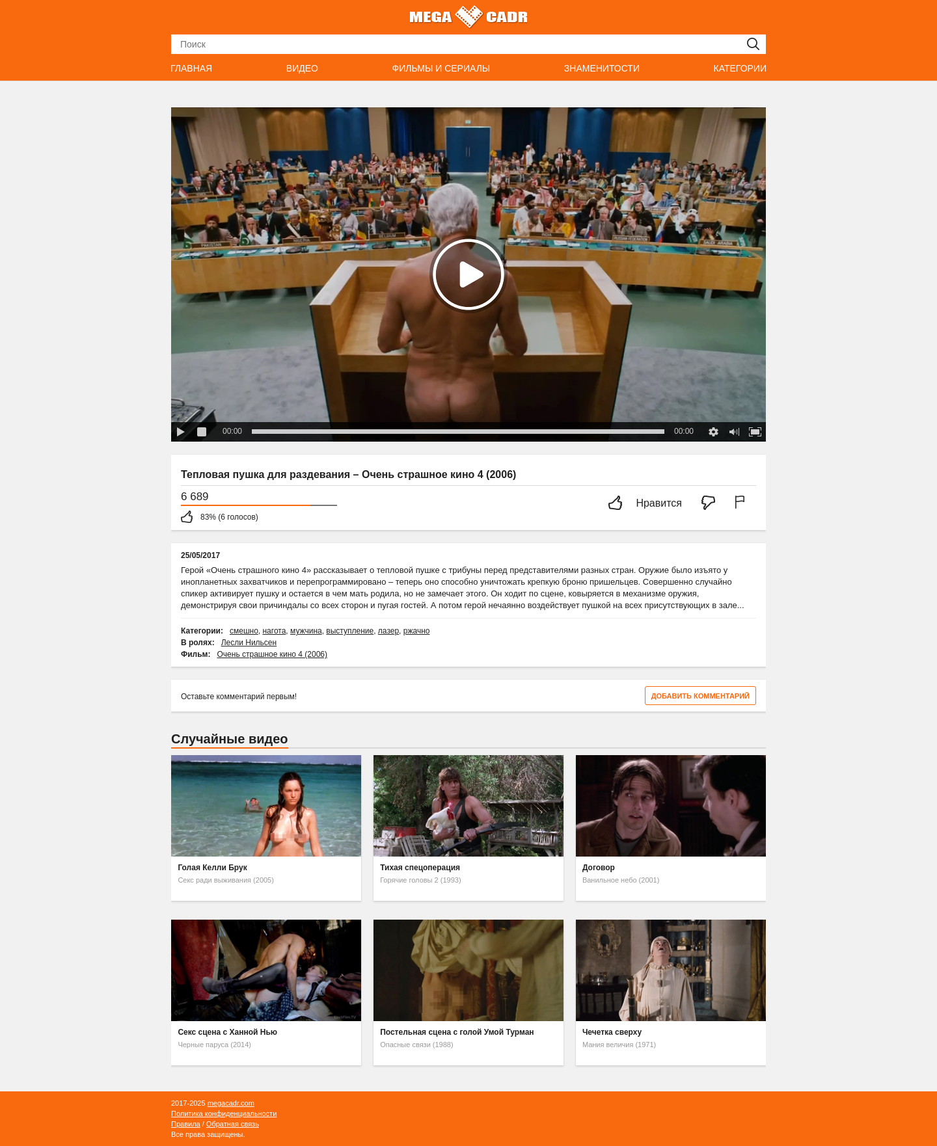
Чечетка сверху (612, 1032)
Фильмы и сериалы (441, 68)
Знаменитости (602, 68)
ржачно (416, 630)
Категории (740, 68)
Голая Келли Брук (212, 867)
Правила (185, 1124)
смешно (244, 630)
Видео (302, 68)
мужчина (306, 630)
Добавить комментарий (700, 696)
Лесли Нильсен (249, 642)
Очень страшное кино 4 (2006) (272, 654)
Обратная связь (232, 1124)
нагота (274, 630)
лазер (388, 630)
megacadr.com (231, 1103)
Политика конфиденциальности (224, 1113)
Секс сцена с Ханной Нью (227, 1032)
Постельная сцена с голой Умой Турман (457, 1032)
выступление (349, 630)
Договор (598, 867)
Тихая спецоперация (420, 867)
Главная (191, 68)
